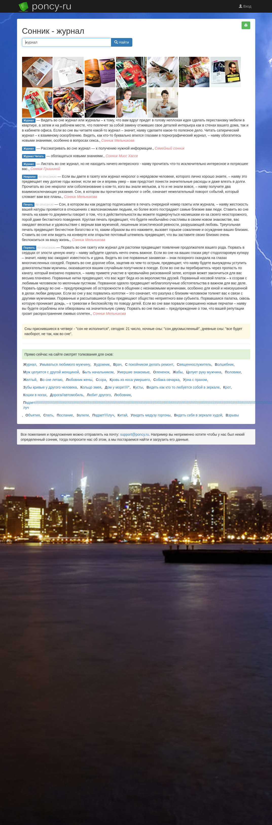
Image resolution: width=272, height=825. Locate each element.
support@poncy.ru (134, 434)
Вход (245, 6)
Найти (121, 42)
